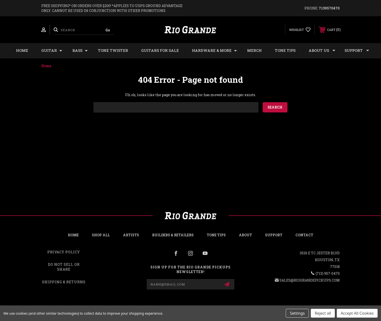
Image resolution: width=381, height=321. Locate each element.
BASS (80, 50)
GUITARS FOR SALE (160, 50)
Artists (131, 235)
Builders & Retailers (173, 235)
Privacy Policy (63, 252)
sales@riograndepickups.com (309, 280)
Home (22, 50)
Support (357, 50)
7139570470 (329, 8)
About (245, 235)
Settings (297, 313)
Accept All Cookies (357, 313)
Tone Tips (285, 50)
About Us (322, 50)
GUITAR (51, 50)
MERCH (254, 50)
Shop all (101, 235)
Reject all (323, 313)
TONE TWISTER (113, 50)
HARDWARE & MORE (214, 50)
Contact (304, 235)
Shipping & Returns (64, 282)
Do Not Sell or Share (64, 267)
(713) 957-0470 (328, 273)
